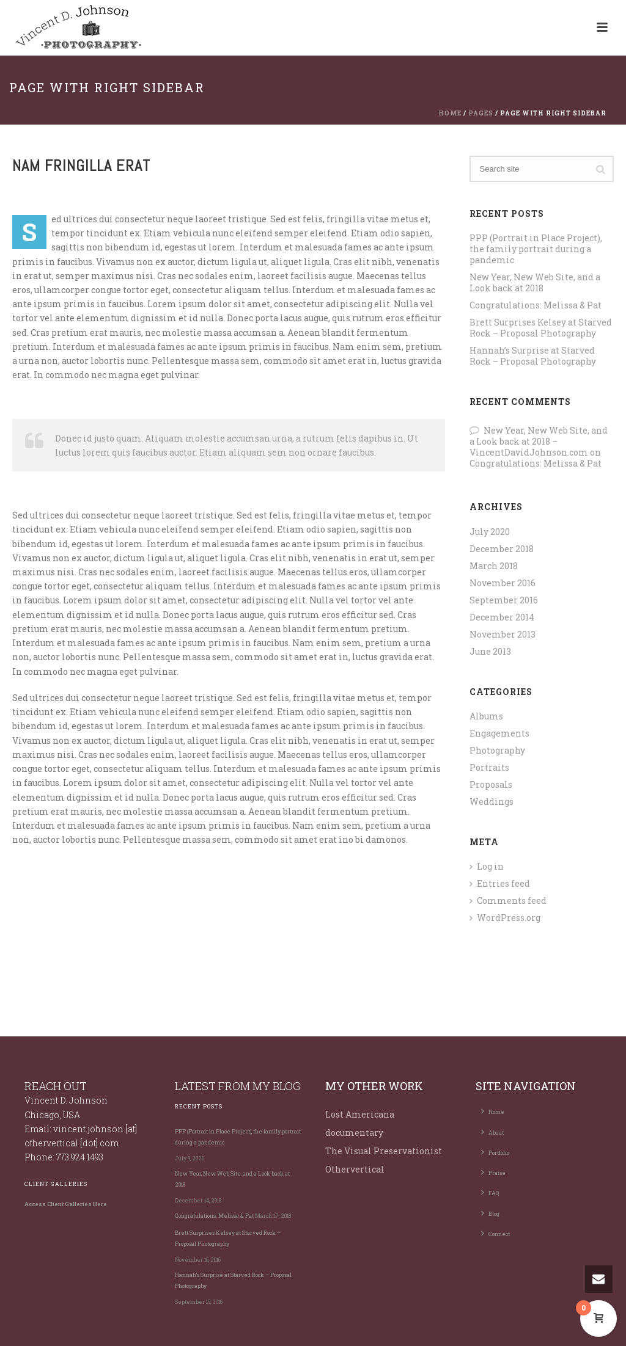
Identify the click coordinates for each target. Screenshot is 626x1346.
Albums (486, 716)
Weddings (492, 801)
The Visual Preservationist (383, 1151)
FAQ (490, 1192)
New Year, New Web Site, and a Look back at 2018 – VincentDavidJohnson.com (539, 441)
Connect (495, 1233)
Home (450, 113)
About (492, 1131)
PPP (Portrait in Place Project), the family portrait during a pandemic (536, 249)
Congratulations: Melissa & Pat (536, 305)
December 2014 (502, 617)
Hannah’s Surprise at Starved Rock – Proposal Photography (533, 356)
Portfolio (495, 1152)
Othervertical (355, 1169)
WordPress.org (505, 917)
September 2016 (504, 600)
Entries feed (500, 883)
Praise (493, 1172)
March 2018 (494, 566)
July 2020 (490, 531)
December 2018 (502, 549)
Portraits (489, 767)
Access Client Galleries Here (65, 1204)
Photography (497, 750)
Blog (490, 1213)
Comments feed (508, 900)
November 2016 (503, 583)
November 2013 (503, 634)
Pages (480, 113)
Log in (487, 866)
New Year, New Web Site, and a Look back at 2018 (535, 283)
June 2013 (490, 651)
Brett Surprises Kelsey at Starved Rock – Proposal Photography (541, 328)
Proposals (491, 784)
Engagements (499, 733)
